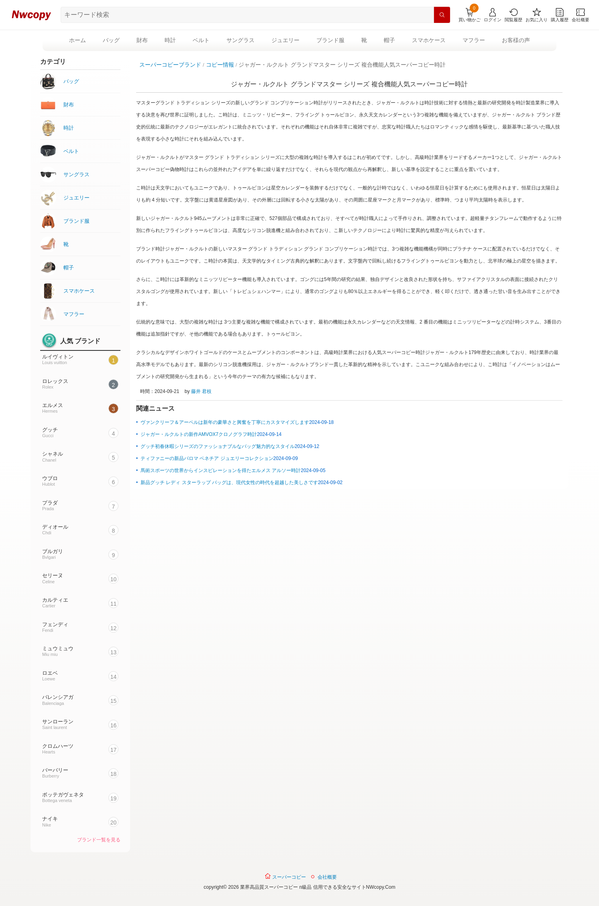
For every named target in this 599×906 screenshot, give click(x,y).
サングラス (240, 40)
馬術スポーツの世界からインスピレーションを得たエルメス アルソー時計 (221, 470)
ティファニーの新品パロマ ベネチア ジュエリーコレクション (207, 458)
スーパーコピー (285, 876)
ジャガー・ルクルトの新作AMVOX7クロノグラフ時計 (199, 434)
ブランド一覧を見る (98, 840)
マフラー (473, 40)
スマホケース (429, 40)
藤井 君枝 (201, 391)
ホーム (77, 40)
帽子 (389, 40)
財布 (142, 40)
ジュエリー (285, 40)
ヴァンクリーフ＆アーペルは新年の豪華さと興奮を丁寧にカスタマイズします (225, 422)
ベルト (201, 40)
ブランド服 (330, 40)
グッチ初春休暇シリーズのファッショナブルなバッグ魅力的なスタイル (218, 446)
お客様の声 (516, 40)
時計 (170, 40)
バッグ (111, 40)
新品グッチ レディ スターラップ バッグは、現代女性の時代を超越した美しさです (229, 482)
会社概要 (327, 877)
